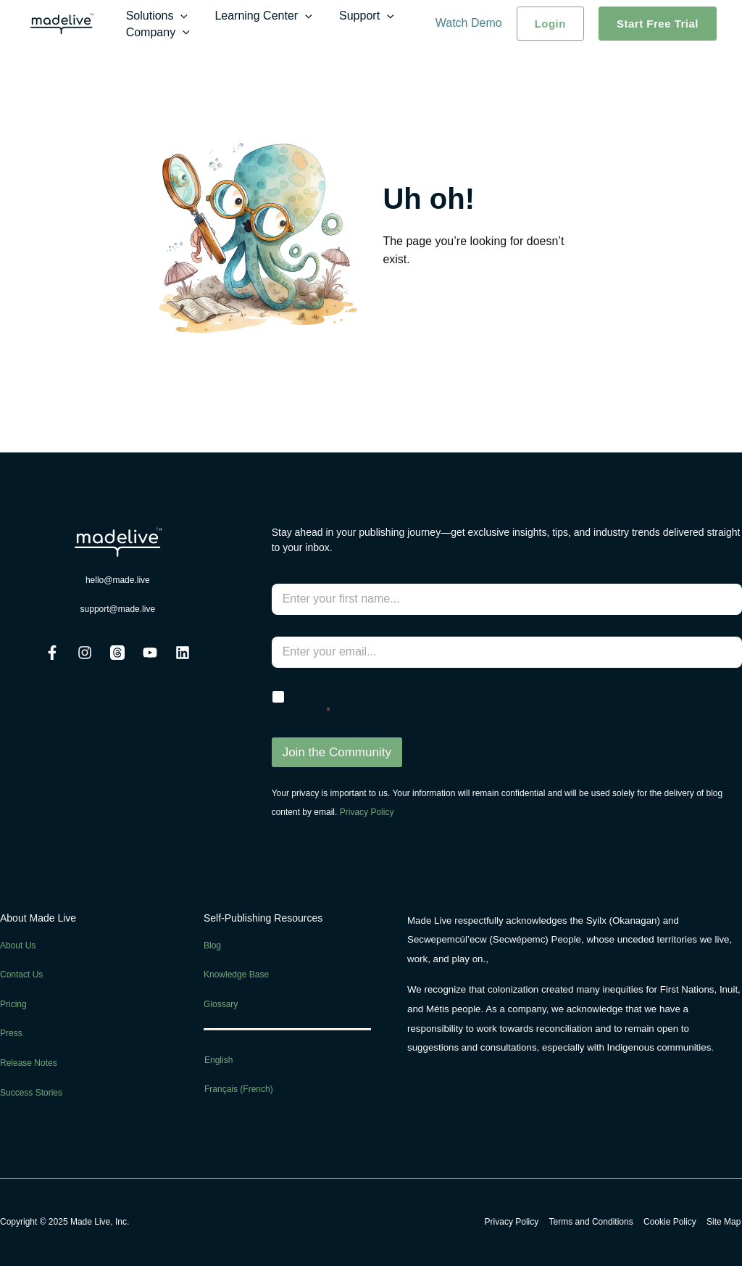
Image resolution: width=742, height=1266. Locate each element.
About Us (18, 945)
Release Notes (28, 1063)
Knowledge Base (236, 974)
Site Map (725, 1222)
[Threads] (117, 652)
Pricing (13, 1004)
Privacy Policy (367, 812)
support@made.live (118, 609)
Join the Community (337, 752)
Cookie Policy (672, 1222)
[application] (179, 16)
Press (11, 1033)
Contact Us (21, 974)
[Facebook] (52, 652)
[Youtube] (150, 652)
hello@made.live (118, 580)
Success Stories (31, 1093)
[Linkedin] (182, 652)
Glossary (221, 1004)
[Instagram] (85, 652)
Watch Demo (468, 23)
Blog (212, 945)
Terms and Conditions (596, 1222)
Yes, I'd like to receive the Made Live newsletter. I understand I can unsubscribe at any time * (514, 704)
